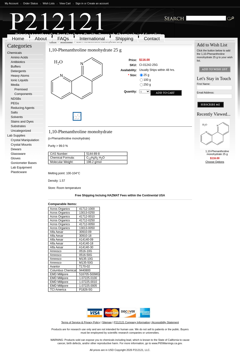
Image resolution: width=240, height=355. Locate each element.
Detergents (18, 71)
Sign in (79, 3)
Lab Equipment (21, 167)
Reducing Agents (22, 108)
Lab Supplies (16, 135)
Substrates (18, 126)
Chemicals (14, 53)
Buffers (16, 66)
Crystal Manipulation (25, 140)
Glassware (18, 154)
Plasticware (19, 172)
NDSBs (16, 98)
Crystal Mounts (21, 144)
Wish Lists (49, 3)
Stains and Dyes (22, 121)
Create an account (97, 3)
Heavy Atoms (20, 75)
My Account (11, 3)
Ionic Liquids (19, 80)
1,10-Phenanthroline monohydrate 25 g (217, 153)
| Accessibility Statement (165, 322)
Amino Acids (19, 57)
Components (23, 94)
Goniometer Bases (24, 163)
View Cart (65, 3)
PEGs (15, 103)
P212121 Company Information (132, 322)
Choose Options (214, 161)
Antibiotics (18, 62)
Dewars (16, 149)
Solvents (17, 117)
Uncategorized (21, 130)
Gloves (15, 158)
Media (15, 85)
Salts (14, 112)
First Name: (203, 83)
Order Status (30, 3)
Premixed (21, 89)
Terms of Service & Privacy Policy (80, 322)
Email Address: (205, 92)
